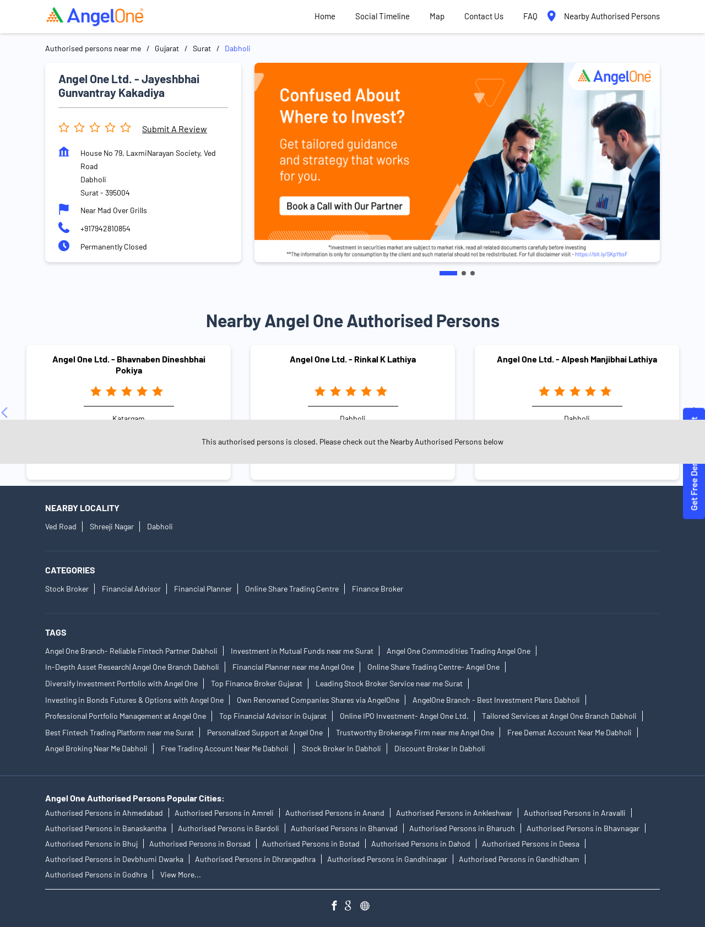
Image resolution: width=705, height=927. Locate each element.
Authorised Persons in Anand (334, 813)
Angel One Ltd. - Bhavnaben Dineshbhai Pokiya (128, 364)
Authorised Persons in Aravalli (575, 813)
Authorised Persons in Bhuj (91, 844)
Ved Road (61, 526)
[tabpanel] (457, 162)
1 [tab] (448, 273)
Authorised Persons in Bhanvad (344, 828)
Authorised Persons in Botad (311, 844)
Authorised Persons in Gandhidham (519, 859)
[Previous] (6, 412)
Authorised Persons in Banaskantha (105, 828)
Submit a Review (174, 128)
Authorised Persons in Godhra (96, 875)
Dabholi (160, 526)
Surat (202, 48)
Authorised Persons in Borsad (200, 844)
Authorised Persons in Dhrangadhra (255, 859)
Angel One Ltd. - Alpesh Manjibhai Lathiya (577, 359)
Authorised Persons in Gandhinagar (387, 859)
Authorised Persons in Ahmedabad (104, 813)
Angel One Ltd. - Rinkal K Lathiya (353, 359)
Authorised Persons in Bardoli (228, 828)
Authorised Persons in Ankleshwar (454, 813)
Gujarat (167, 48)
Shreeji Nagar (112, 526)
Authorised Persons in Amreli (224, 813)
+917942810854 (105, 228)
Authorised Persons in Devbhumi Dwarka (114, 859)
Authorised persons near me (93, 48)
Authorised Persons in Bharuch (462, 828)
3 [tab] (472, 273)
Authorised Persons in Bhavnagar (583, 828)
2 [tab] (464, 273)
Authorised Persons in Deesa (530, 844)
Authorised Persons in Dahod (420, 844)
